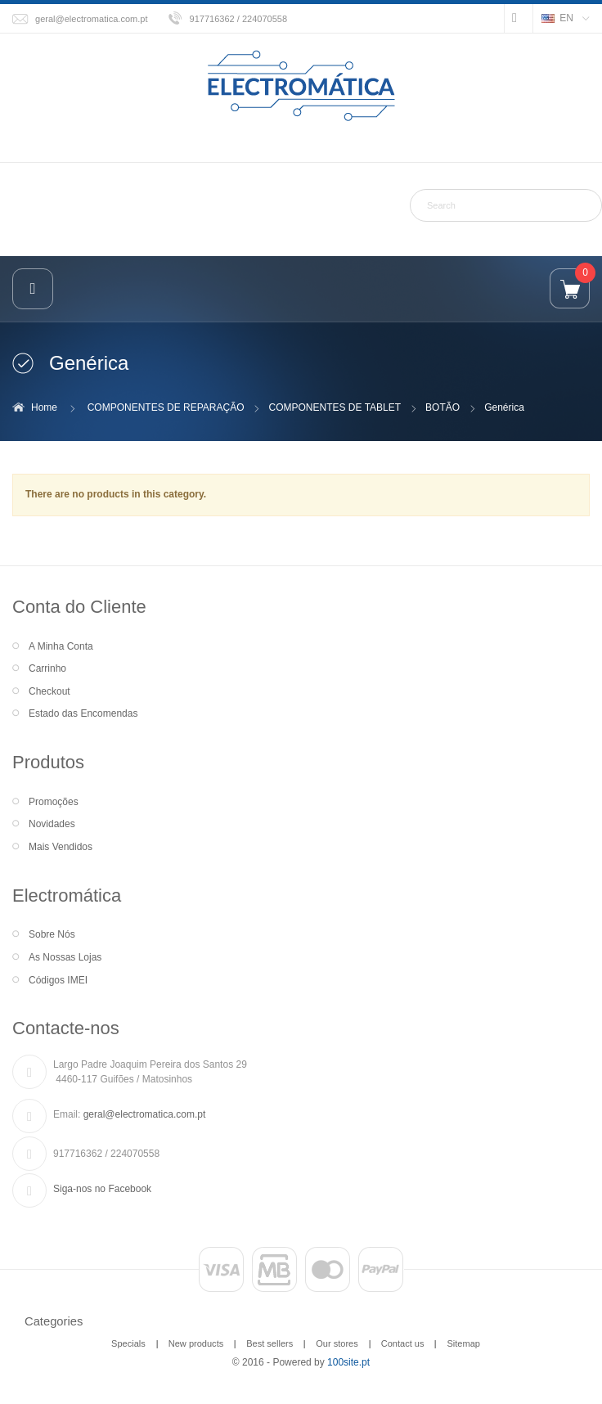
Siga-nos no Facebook (102, 1189)
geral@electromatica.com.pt (91, 19)
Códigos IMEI (58, 980)
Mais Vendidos (60, 847)
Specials (128, 1343)
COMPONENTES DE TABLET (335, 407)
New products (195, 1343)
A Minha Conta (61, 646)
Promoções (54, 802)
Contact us (403, 1343)
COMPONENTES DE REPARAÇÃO (166, 407)
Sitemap (463, 1343)
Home (44, 407)
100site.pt (348, 1362)
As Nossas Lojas (65, 957)
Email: (66, 1114)
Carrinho (47, 668)
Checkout (49, 691)
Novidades (52, 824)
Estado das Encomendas (83, 713)
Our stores (337, 1343)
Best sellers (269, 1343)
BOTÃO (442, 407)
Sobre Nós (52, 934)
